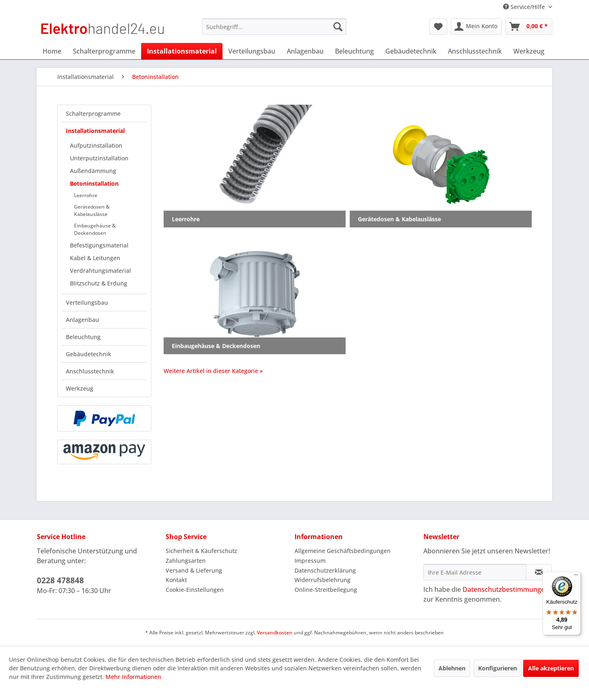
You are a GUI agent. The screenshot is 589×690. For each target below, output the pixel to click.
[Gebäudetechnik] (411, 51)
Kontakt (176, 580)
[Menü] (576, 577)
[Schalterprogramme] (104, 51)
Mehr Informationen (133, 677)
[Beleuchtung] (354, 51)
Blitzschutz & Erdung (98, 283)
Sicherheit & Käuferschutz (201, 551)
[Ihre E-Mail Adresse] (474, 572)
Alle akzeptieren (551, 668)
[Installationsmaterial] (182, 51)
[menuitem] (274, 26)
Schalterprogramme (93, 113)
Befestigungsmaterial (99, 245)
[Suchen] (337, 26)
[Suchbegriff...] (274, 26)
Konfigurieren (497, 668)
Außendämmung (93, 171)
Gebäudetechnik (88, 354)
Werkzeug (79, 388)
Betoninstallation (94, 183)
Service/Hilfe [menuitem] (524, 7)
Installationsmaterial (95, 131)
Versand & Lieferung (194, 570)
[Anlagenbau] (305, 51)
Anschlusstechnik (90, 371)
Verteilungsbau (87, 302)
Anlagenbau (82, 320)
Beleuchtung (83, 337)
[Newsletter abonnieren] (539, 572)
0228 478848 (60, 580)
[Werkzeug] (529, 51)
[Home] (52, 51)
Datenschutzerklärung (325, 570)
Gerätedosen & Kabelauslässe (92, 210)
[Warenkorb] (529, 26)
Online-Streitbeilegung (325, 589)
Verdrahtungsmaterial (100, 270)
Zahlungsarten (186, 560)
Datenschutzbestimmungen (506, 589)
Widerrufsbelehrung (322, 580)
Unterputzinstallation (99, 158)
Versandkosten (274, 632)
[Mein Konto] (476, 26)
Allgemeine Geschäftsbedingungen (342, 551)
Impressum (310, 560)
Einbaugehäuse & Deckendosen (95, 229)
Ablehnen (451, 668)
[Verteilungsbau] (252, 51)
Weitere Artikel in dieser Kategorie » (213, 371)
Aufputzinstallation (96, 145)
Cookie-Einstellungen (195, 589)
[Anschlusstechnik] (475, 51)
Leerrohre (85, 195)
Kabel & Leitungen (95, 258)
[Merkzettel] (438, 26)
